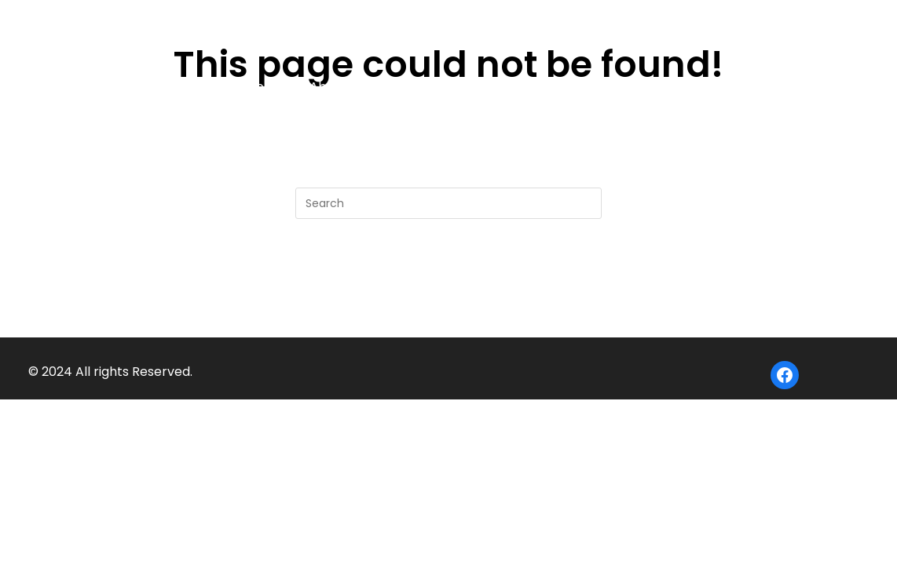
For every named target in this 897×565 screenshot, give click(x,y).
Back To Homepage (448, 282)
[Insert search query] (448, 203)
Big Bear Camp (193, 28)
